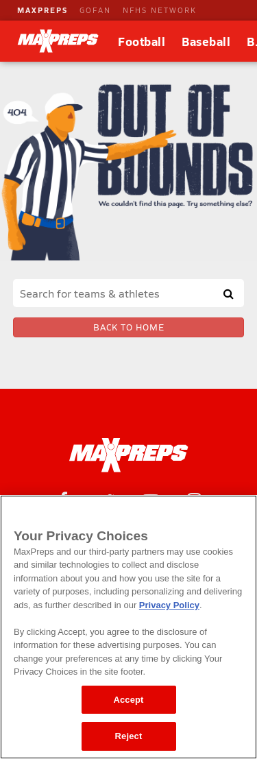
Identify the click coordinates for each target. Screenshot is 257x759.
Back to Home (128, 327)
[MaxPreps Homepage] (128, 455)
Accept (128, 700)
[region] (128, 627)
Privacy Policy (169, 605)
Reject (129, 736)
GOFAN (95, 10)
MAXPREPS (42, 10)
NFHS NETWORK (160, 10)
